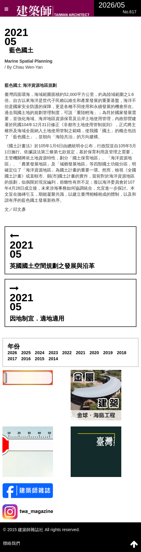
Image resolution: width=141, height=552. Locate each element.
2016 (26, 358)
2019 (107, 352)
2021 (80, 352)
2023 (53, 352)
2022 (67, 352)
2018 (121, 352)
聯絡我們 (11, 543)
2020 (94, 352)
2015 (39, 358)
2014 (53, 358)
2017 (12, 358)
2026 (12, 352)
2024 (39, 352)
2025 (26, 352)
